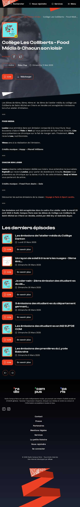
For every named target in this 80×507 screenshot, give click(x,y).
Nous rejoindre (37, 4)
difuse (50, 459)
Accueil (5, 17)
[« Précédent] (5, 372)
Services (57, 4)
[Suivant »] (12, 372)
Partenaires (40, 426)
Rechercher (17, 4)
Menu (72, 4)
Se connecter (39, 449)
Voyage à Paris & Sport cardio (59, 197)
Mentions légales (39, 430)
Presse (39, 421)
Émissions (16, 17)
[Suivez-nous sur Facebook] (4, 409)
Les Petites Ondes (31, 17)
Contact (40, 416)
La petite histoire (39, 439)
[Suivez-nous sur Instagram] (9, 409)
